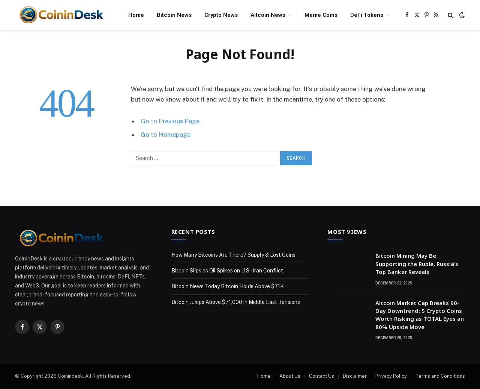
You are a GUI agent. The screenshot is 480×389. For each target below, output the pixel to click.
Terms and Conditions (440, 376)
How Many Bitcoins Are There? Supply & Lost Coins (233, 255)
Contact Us (321, 376)
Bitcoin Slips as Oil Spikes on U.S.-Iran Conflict (227, 271)
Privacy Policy (391, 376)
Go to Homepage (165, 134)
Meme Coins (321, 15)
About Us (289, 376)
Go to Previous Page (170, 121)
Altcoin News (267, 15)
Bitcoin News (174, 15)
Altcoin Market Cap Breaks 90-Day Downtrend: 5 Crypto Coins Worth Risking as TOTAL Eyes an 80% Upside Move (419, 315)
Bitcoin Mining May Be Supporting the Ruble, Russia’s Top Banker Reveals (416, 263)
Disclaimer (355, 376)
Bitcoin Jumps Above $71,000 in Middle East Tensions (235, 302)
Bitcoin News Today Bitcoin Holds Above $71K (227, 286)
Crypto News (221, 15)
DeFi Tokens (366, 15)
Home (136, 15)
